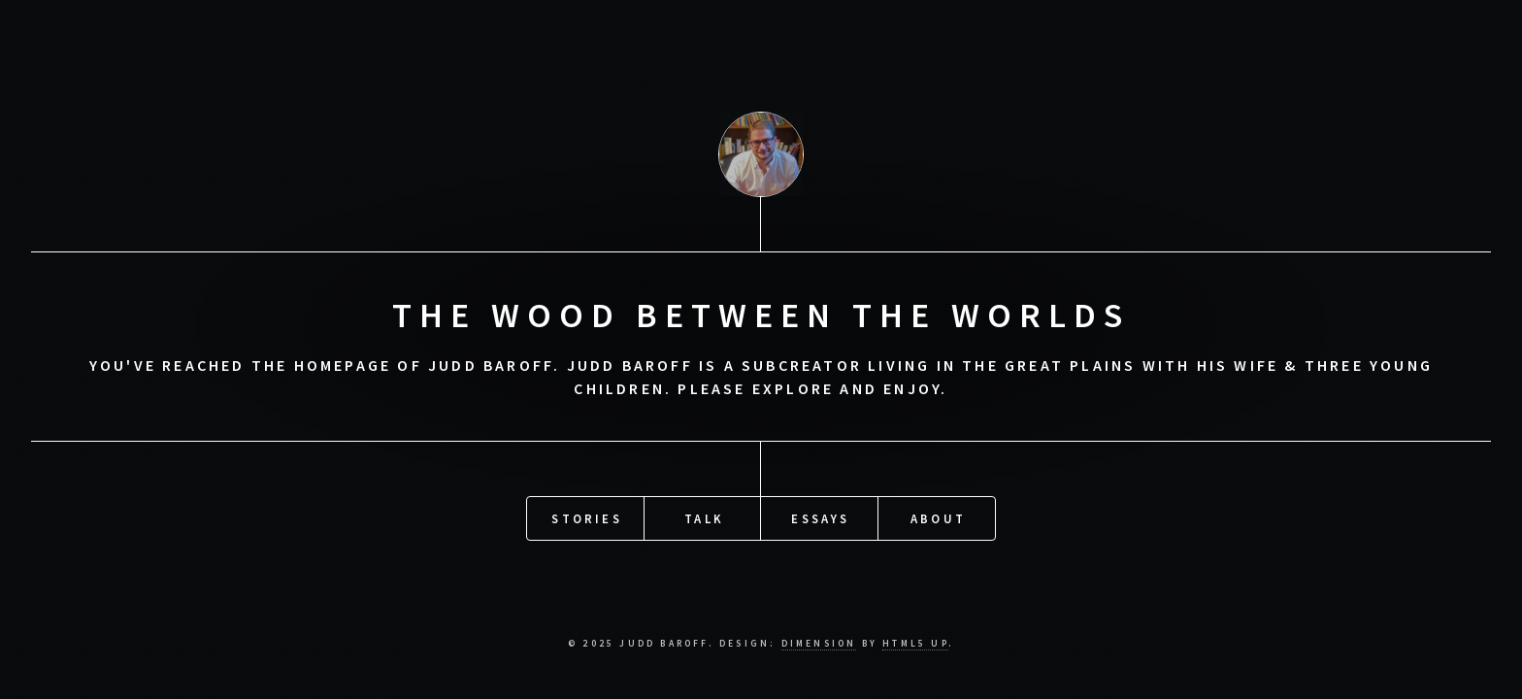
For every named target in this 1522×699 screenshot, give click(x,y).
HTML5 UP (915, 643)
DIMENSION (819, 643)
